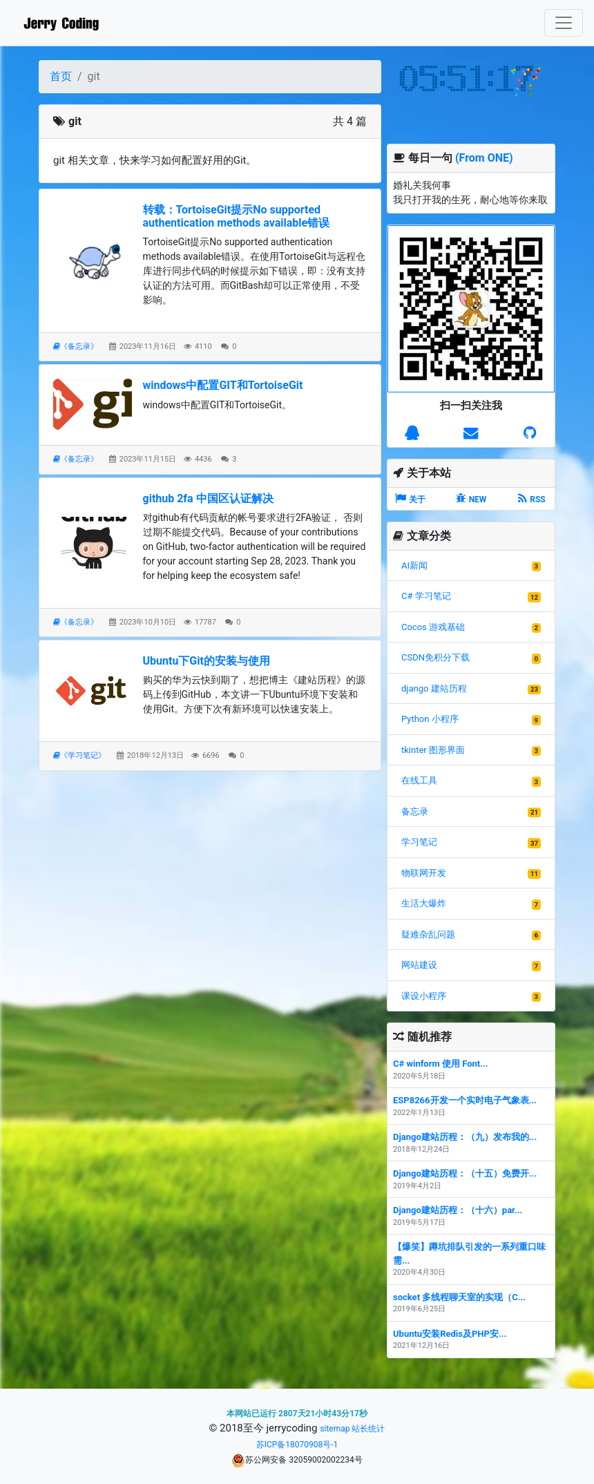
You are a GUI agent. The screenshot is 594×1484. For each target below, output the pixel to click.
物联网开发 (423, 873)
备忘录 (414, 811)
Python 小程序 (430, 719)
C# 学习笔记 (426, 596)
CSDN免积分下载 (435, 657)
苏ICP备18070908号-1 (297, 1444)
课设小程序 (423, 996)
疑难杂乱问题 (428, 934)
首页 (61, 76)
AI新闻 (414, 565)
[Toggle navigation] (563, 23)
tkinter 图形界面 (433, 750)
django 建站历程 (434, 688)
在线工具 (419, 780)
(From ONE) (484, 157)
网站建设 (419, 965)
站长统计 (368, 1429)
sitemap (334, 1429)
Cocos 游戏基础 (433, 627)
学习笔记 (419, 842)
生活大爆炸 (423, 903)
